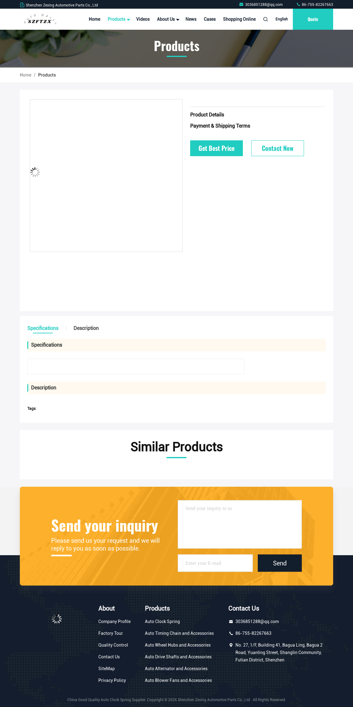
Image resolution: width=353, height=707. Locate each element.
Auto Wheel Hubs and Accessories (178, 645)
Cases (210, 19)
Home (94, 19)
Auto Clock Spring (162, 621)
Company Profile (114, 621)
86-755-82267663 (314, 4)
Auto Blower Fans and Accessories (178, 680)
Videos (143, 19)
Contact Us (109, 656)
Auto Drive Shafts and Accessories (178, 656)
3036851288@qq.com (261, 4)
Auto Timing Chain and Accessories (179, 633)
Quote (313, 19)
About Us (167, 19)
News (190, 19)
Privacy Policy (112, 680)
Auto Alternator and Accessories (176, 668)
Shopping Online (239, 19)
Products (118, 19)
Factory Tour (110, 633)
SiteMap (106, 668)
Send (280, 563)
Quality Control (113, 645)
